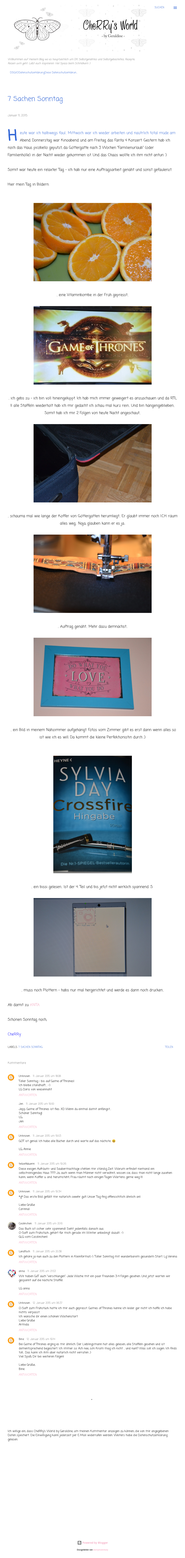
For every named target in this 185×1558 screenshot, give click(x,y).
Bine (21, 1339)
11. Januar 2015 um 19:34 (47, 1192)
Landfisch (24, 1252)
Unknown (24, 1076)
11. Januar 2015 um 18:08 (47, 1076)
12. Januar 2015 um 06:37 (47, 1303)
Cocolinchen (25, 1224)
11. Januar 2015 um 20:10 (49, 1224)
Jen (21, 1104)
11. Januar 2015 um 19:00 (40, 1104)
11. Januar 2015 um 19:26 (52, 1164)
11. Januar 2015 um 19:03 (47, 1136)
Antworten (28, 1095)
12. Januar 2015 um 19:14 (41, 1339)
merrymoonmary (100, 1550)
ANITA (35, 1005)
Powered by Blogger (92, 1542)
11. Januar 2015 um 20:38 (47, 1252)
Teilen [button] (169, 1047)
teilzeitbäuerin (27, 1164)
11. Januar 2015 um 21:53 (41, 1271)
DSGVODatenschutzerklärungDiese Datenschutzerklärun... (43, 73)
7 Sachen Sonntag (30, 1047)
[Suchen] (159, 7)
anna (22, 1271)
